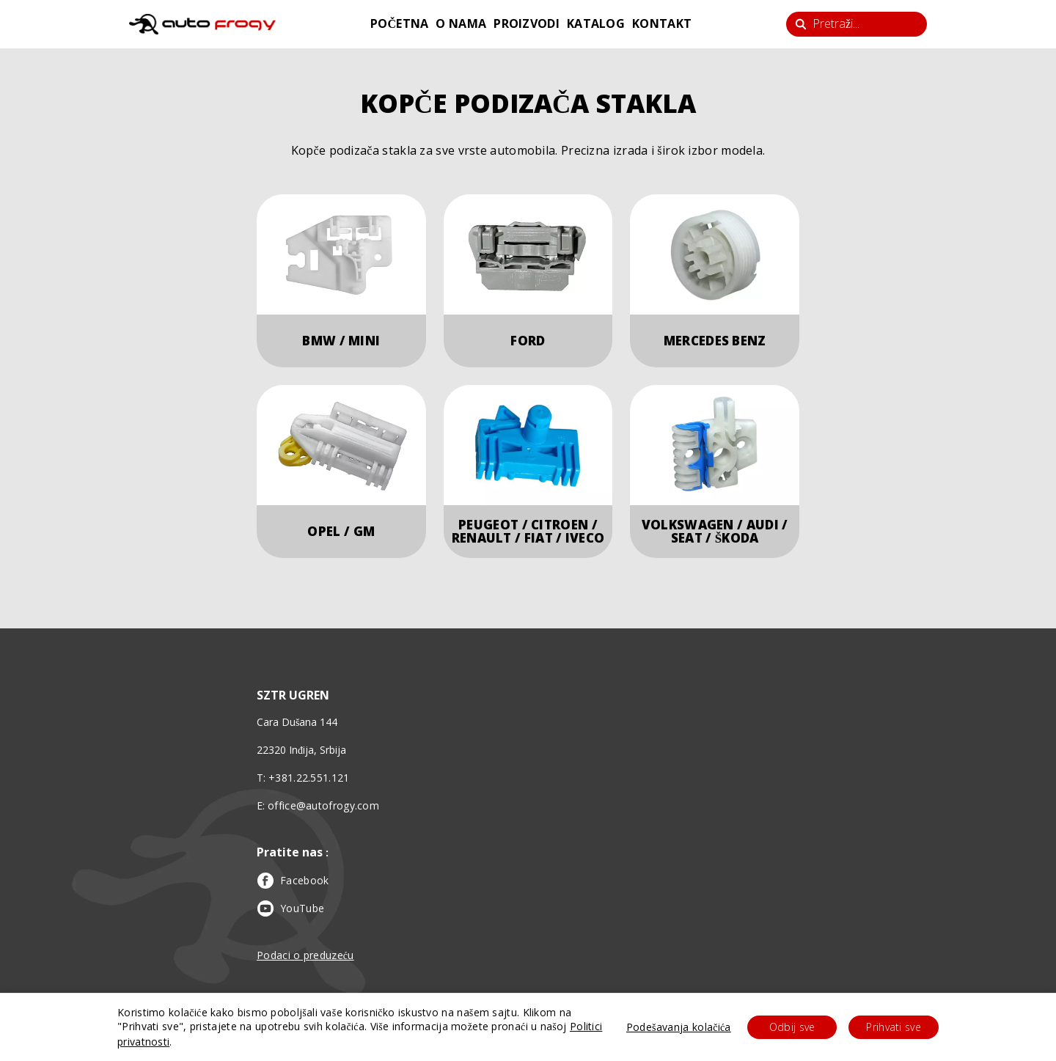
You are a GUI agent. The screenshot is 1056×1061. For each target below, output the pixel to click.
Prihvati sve (893, 1027)
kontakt (662, 23)
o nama (461, 23)
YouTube (290, 908)
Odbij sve (792, 1027)
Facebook (293, 880)
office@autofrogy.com (323, 805)
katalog (596, 23)
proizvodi (527, 23)
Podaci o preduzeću (305, 955)
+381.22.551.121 (309, 778)
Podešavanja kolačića (678, 1027)
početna (399, 23)
